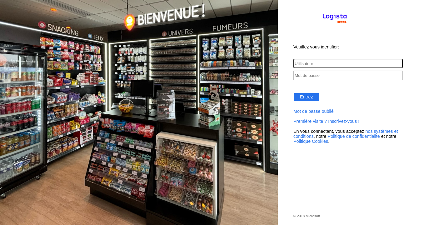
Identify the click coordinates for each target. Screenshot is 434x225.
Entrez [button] (306, 96)
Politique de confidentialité (354, 136)
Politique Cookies (310, 141)
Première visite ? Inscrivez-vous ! (326, 121)
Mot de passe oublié (313, 111)
